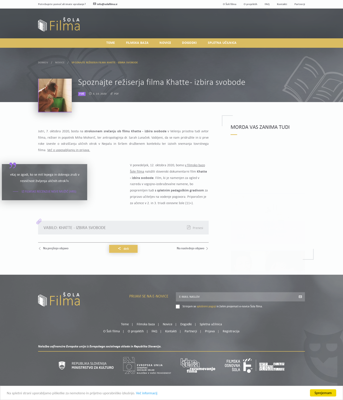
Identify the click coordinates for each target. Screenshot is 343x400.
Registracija (297, 26)
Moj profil (282, 21)
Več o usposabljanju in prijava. (68, 150)
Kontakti (282, 4)
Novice (165, 43)
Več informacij (147, 394)
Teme (110, 43)
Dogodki (189, 43)
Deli (123, 249)
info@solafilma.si (105, 4)
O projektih (250, 4)
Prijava (277, 26)
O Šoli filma (229, 4)
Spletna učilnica (222, 43)
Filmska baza (137, 43)
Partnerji (299, 4)
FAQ (267, 4)
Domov (43, 61)
